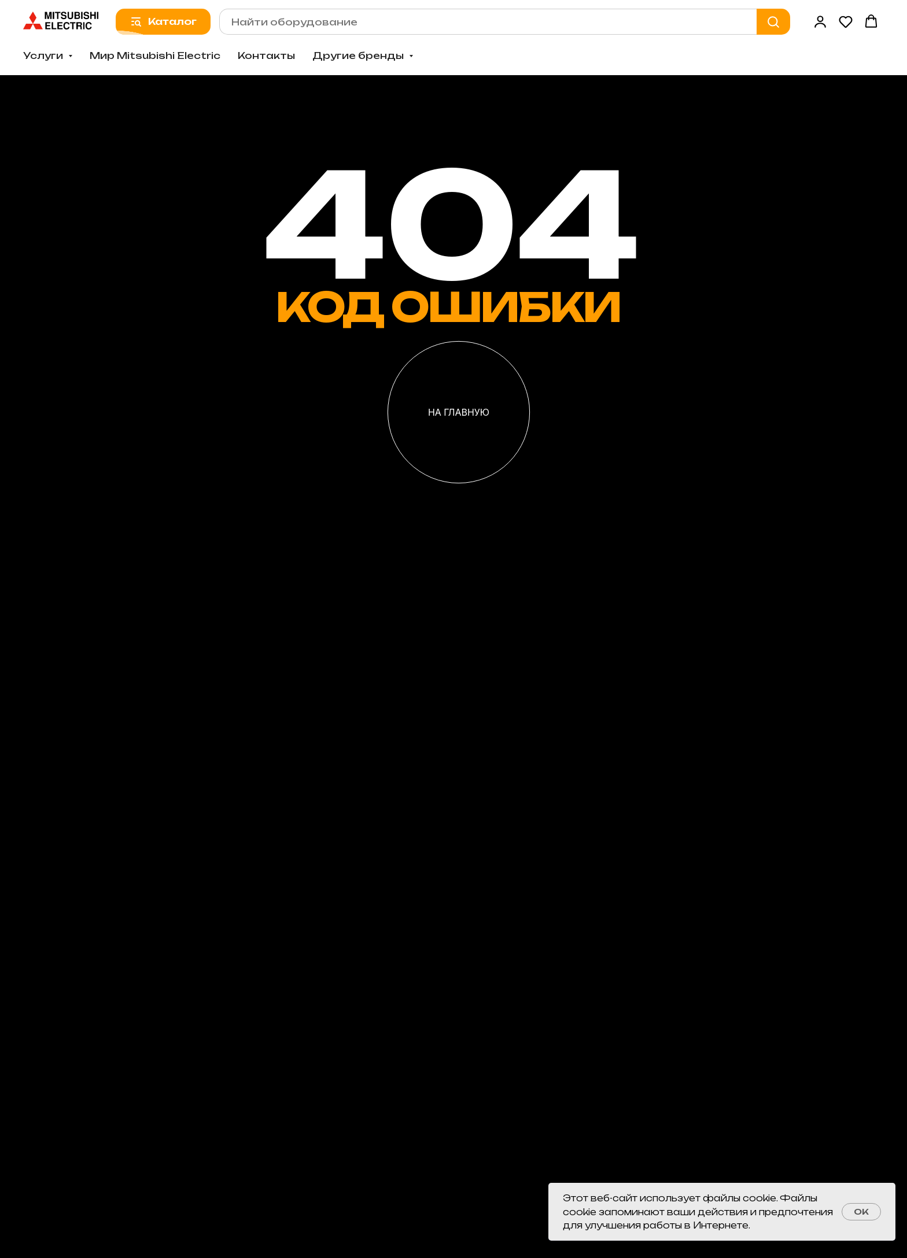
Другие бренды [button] (359, 55)
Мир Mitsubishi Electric (155, 55)
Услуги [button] (44, 55)
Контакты (266, 55)
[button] (820, 21)
